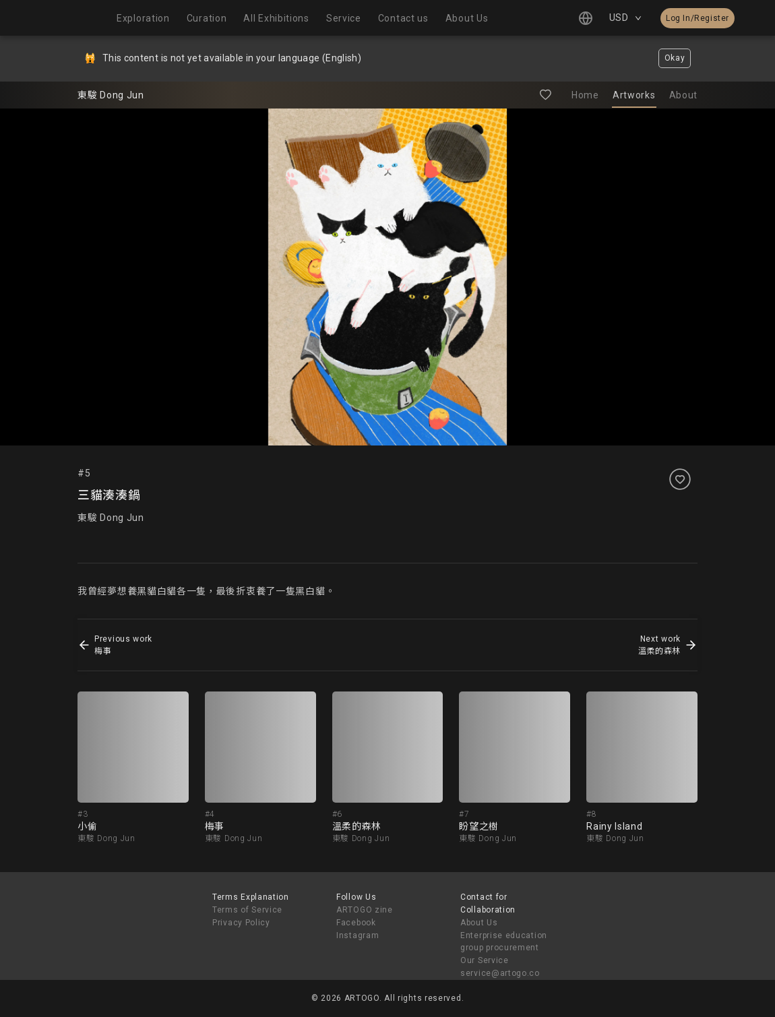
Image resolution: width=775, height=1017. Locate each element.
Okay (674, 58)
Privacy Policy (241, 922)
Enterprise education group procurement (503, 942)
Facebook (356, 922)
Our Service (484, 960)
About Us (479, 922)
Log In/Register (697, 18)
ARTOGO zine (364, 910)
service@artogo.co (500, 973)
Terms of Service (247, 910)
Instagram (357, 935)
